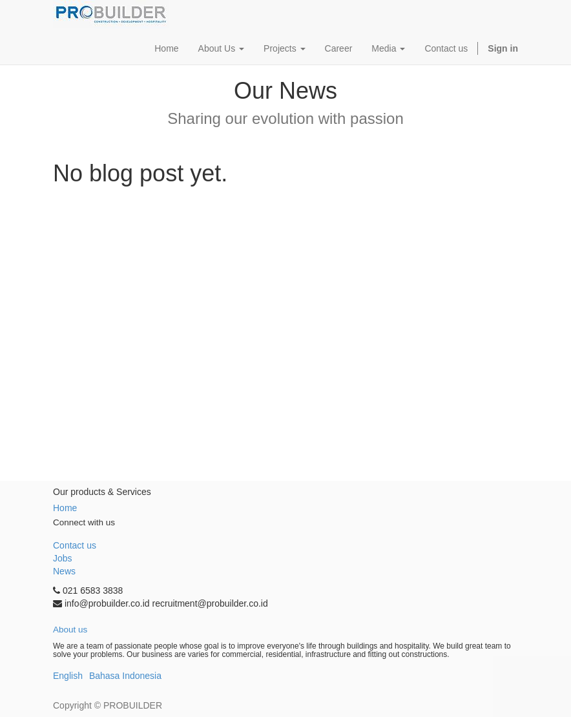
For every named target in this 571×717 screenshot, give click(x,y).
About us (70, 629)
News (64, 571)
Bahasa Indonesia (125, 676)
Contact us (74, 545)
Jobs (62, 558)
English (68, 676)
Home (65, 508)
